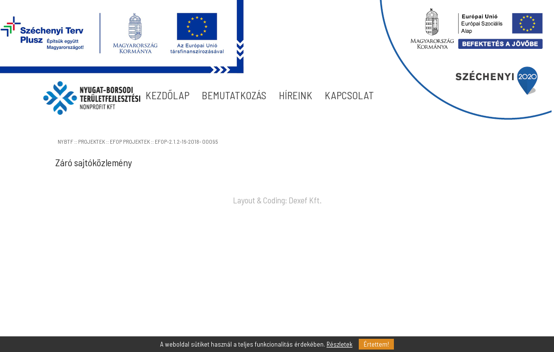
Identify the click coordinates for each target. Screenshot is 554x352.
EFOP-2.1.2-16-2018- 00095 (186, 141)
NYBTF (65, 141)
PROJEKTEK (91, 141)
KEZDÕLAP (167, 95)
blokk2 (466, 60)
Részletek (339, 344)
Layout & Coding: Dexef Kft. (277, 200)
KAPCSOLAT (349, 95)
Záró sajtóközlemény (93, 162)
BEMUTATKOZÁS (234, 95)
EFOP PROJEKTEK (130, 141)
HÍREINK (295, 95)
